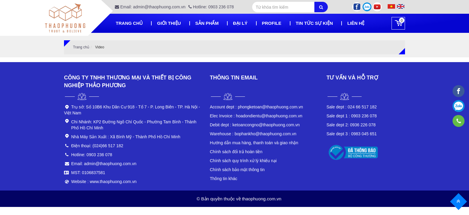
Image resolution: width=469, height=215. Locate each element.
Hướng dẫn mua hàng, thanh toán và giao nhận (254, 142)
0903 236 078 (352, 115)
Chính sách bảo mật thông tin (237, 169)
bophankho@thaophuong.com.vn (253, 133)
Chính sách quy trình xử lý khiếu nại (243, 160)
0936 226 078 (351, 124)
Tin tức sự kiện (314, 23)
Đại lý (240, 23)
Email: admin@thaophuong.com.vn (150, 6)
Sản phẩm (207, 23)
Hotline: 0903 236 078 (211, 6)
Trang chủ (129, 23)
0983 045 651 (352, 133)
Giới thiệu (169, 23)
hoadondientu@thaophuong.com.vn (256, 115)
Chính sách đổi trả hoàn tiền (236, 151)
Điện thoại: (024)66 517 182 (97, 145)
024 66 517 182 (352, 107)
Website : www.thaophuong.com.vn (103, 181)
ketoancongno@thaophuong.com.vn (255, 124)
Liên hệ (355, 23)
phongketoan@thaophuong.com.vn (256, 107)
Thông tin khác (223, 178)
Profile (271, 23)
